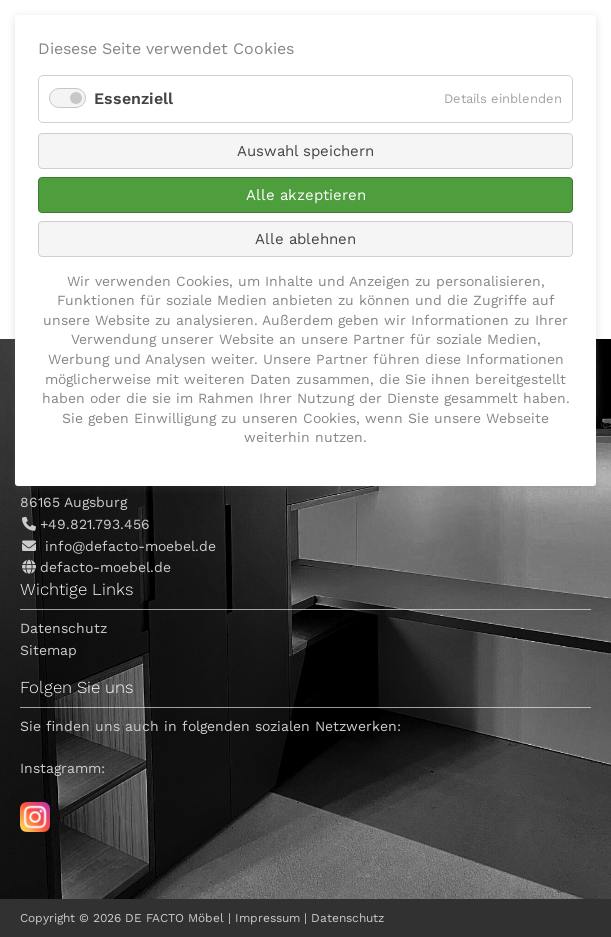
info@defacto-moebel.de (130, 546)
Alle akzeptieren (306, 195)
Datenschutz (63, 628)
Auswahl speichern (305, 151)
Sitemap (48, 650)
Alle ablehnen (305, 239)
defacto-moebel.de (105, 567)
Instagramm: (62, 768)
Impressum (267, 918)
